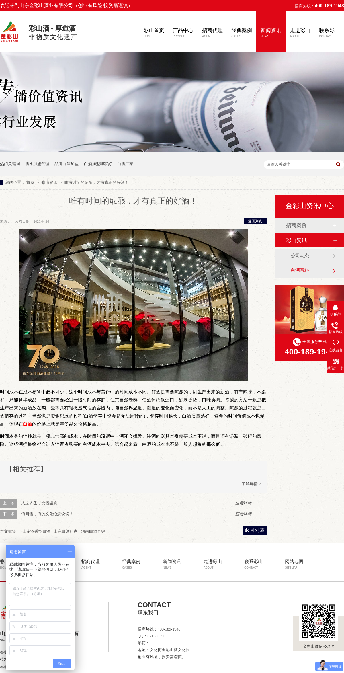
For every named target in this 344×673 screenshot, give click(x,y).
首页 (31, 182)
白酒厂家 (125, 164)
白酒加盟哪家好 (98, 164)
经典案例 (241, 33)
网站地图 (294, 564)
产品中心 (183, 33)
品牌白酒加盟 (66, 164)
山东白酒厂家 (66, 531)
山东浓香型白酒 (36, 531)
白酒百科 (300, 270)
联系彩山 (329, 33)
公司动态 (300, 255)
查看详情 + (245, 503)
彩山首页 (154, 33)
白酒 (27, 424)
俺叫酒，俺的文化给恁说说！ (47, 514)
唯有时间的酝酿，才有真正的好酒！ (96, 182)
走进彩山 (300, 33)
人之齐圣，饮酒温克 (39, 503)
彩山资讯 (49, 182)
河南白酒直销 (93, 531)
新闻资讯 (271, 33)
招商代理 (212, 33)
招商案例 (296, 225)
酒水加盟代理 (37, 164)
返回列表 (255, 221)
